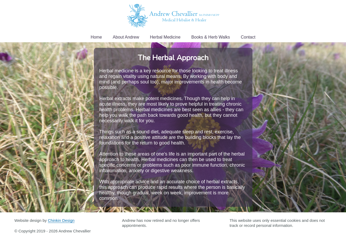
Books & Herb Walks (210, 37)
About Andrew (126, 37)
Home (96, 37)
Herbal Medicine (165, 37)
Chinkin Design (61, 220)
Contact (248, 37)
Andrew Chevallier (173, 16)
